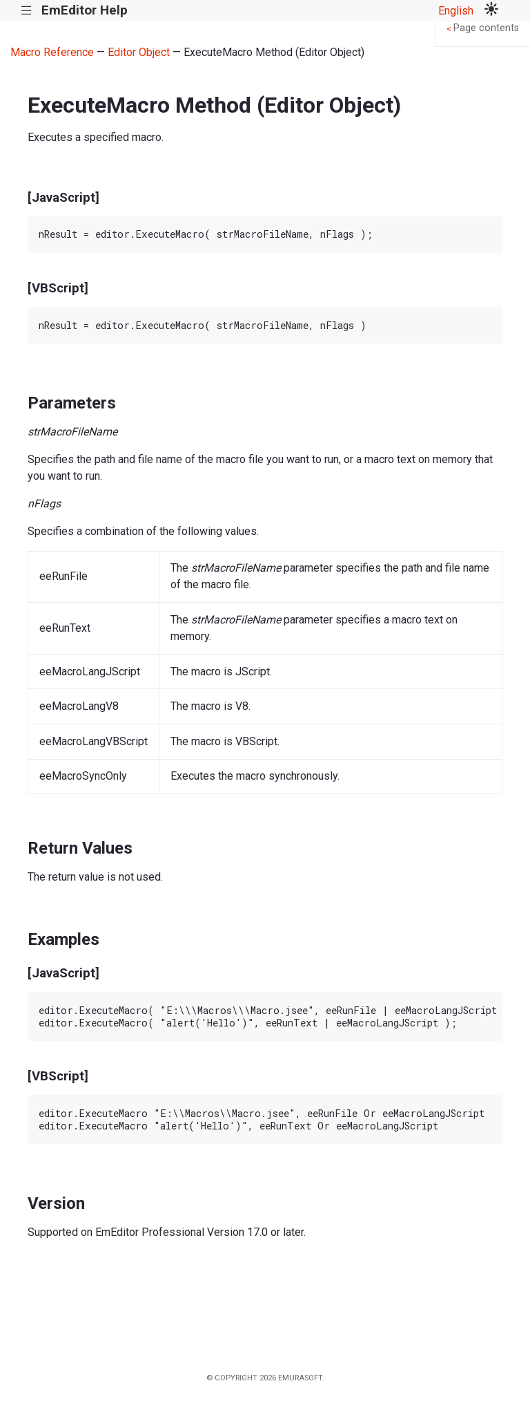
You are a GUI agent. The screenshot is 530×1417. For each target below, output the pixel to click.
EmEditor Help (84, 10)
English (455, 10)
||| (26, 11)
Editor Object (139, 52)
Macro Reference (52, 52)
